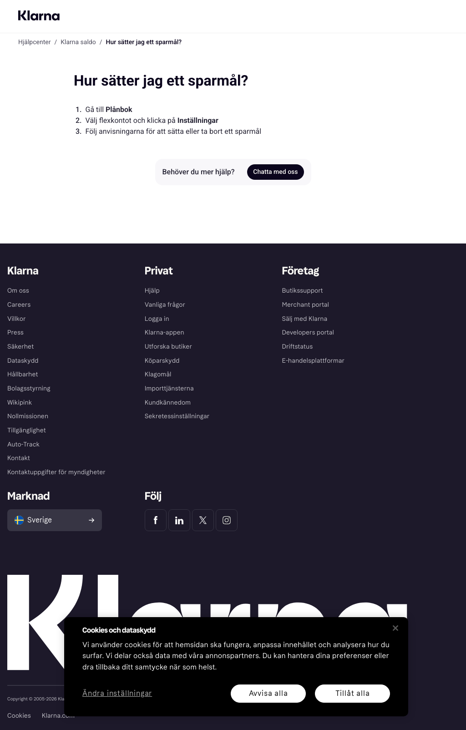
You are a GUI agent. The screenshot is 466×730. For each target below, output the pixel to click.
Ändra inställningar (117, 693)
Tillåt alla (352, 693)
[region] (236, 666)
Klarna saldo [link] (78, 42)
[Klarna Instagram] (227, 520)
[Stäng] (395, 628)
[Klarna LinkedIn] (179, 520)
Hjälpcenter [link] (34, 42)
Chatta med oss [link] (275, 172)
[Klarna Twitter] (203, 520)
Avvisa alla (268, 693)
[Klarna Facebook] (156, 520)
